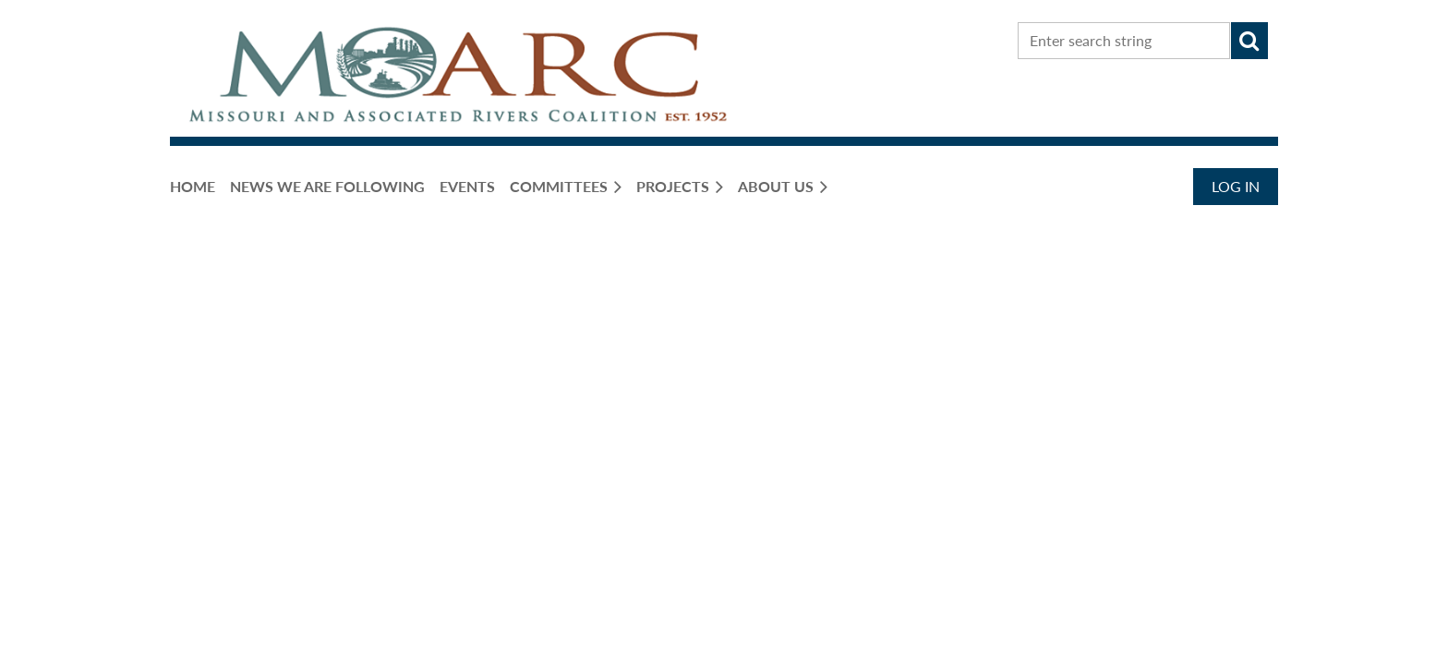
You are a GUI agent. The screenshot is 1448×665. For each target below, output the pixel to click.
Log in (1236, 186)
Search (1249, 40)
